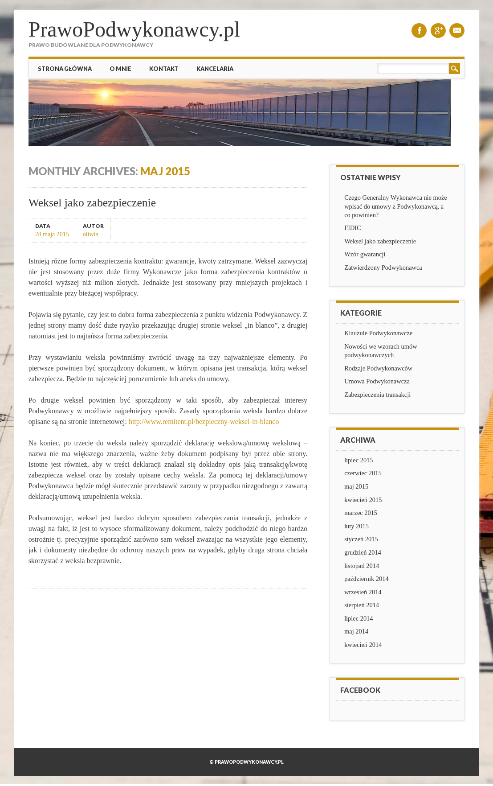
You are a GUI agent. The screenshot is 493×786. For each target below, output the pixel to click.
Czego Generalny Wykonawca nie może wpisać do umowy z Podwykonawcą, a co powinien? (395, 206)
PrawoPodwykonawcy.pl (134, 29)
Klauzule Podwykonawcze (378, 333)
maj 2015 (356, 486)
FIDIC (352, 227)
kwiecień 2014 (363, 644)
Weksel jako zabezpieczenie (92, 202)
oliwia (90, 234)
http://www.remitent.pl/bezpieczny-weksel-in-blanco (204, 421)
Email (456, 30)
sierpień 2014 (361, 605)
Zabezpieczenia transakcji (377, 394)
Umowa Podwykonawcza (377, 381)
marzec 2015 (360, 512)
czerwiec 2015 (363, 473)
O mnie (120, 68)
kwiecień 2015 (363, 499)
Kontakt (164, 68)
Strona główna (65, 68)
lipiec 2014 (358, 618)
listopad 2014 (361, 565)
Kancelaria (214, 68)
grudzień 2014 (362, 552)
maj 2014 (356, 631)
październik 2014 (366, 578)
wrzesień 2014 (363, 592)
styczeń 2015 (361, 539)
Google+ (438, 30)
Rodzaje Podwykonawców (378, 368)
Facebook (419, 30)
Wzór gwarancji (364, 254)
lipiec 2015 (358, 460)
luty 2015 (356, 526)
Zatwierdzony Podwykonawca (383, 267)
